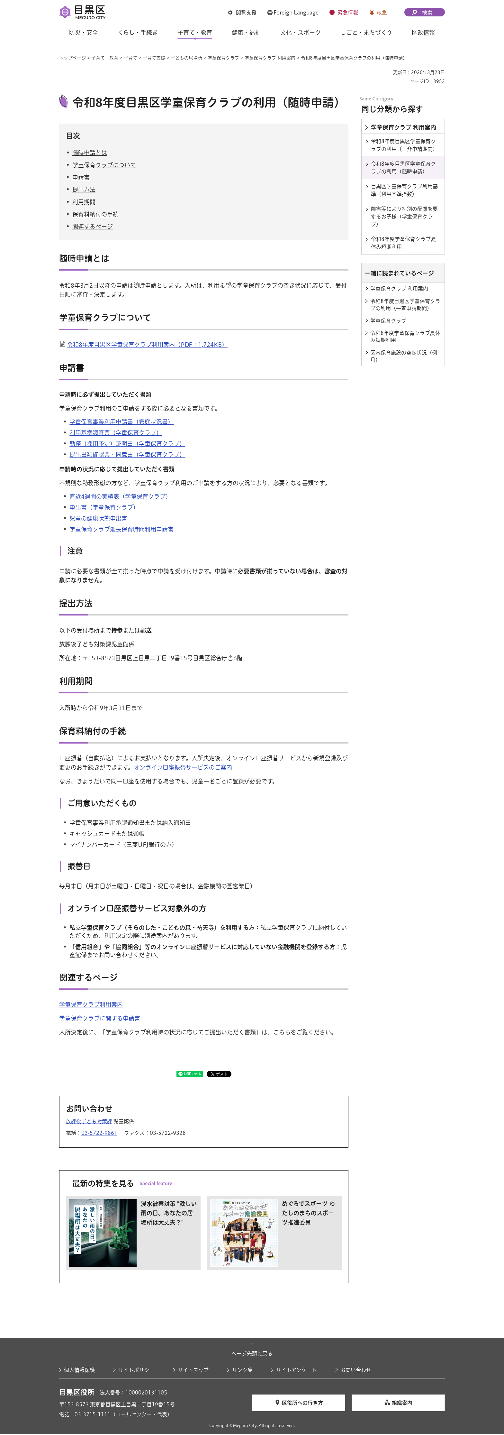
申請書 (81, 178)
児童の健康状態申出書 (98, 519)
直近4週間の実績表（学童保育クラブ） (120, 497)
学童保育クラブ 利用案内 (270, 58)
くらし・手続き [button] (138, 32)
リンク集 (242, 1370)
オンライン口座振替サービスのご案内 (183, 768)
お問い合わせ (355, 1370)
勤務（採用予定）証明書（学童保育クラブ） (127, 444)
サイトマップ (193, 1370)
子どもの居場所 (186, 58)
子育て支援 (154, 58)
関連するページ (92, 227)
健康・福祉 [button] (246, 32)
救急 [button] (382, 12)
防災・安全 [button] (83, 32)
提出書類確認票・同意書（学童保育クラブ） (127, 455)
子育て (130, 58)
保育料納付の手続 (95, 215)
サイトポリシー (136, 1370)
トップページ (72, 58)
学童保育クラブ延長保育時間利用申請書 (121, 530)
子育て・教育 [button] (194, 32)
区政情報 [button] (423, 32)
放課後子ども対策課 (89, 1122)
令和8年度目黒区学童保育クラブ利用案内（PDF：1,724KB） (147, 345)
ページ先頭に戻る (252, 1354)
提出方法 (83, 190)
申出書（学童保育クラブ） (104, 508)
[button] (242, 12)
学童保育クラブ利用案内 (91, 1005)
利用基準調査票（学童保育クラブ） (115, 433)
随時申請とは (89, 153)
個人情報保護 (79, 1370)
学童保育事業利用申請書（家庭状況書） (121, 422)
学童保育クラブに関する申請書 (99, 1019)
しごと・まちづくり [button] (366, 32)
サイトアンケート (296, 1370)
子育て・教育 (104, 58)
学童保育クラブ (223, 58)
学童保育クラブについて (104, 166)
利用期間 (83, 203)
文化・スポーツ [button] (300, 32)
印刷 (386, 72)
